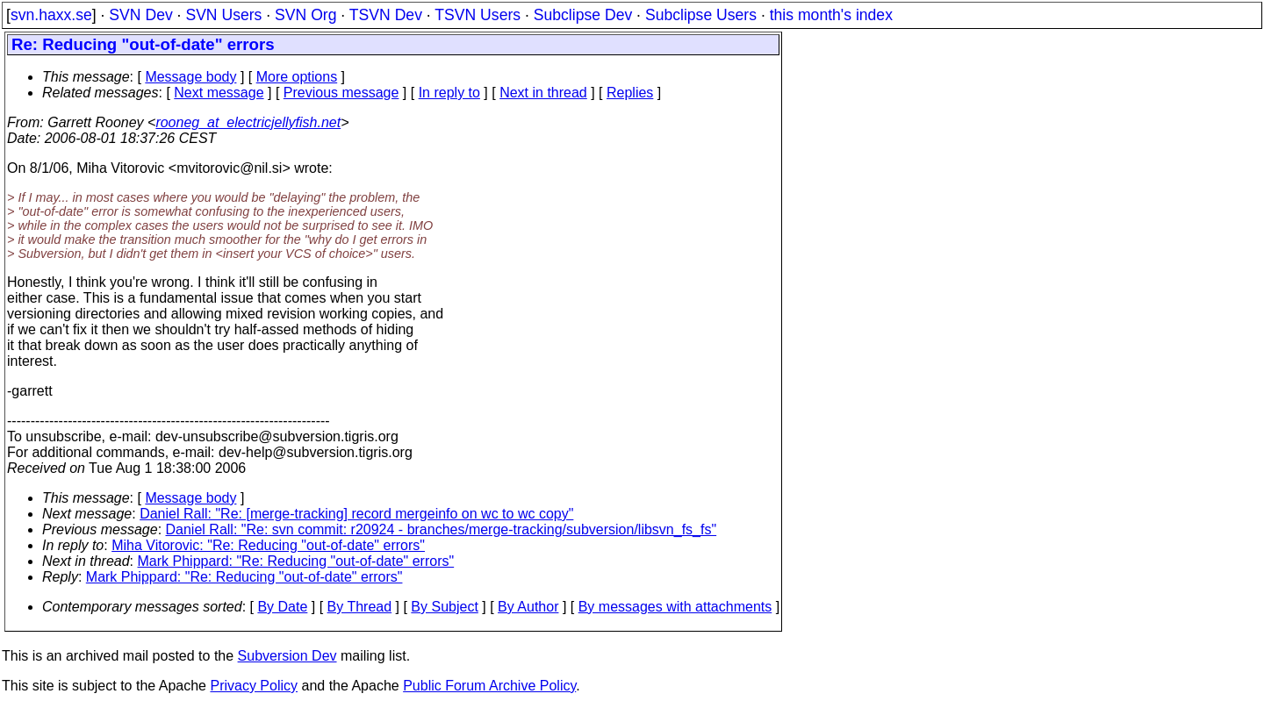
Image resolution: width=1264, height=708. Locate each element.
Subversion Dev (287, 655)
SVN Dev (140, 15)
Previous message (341, 92)
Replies (630, 92)
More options (297, 76)
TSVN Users (477, 15)
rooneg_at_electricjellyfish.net (248, 122)
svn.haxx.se (51, 15)
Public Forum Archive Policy (489, 685)
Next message (218, 92)
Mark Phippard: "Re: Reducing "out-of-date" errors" (296, 561)
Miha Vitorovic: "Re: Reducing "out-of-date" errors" (268, 545)
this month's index (831, 15)
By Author (528, 606)
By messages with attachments (675, 606)
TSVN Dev (385, 15)
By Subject (444, 606)
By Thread (359, 606)
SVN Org (305, 15)
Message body (190, 76)
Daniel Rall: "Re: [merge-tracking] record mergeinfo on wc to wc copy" (356, 513)
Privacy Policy (254, 685)
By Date (282, 606)
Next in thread (543, 92)
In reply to (449, 92)
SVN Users (223, 15)
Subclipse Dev (583, 15)
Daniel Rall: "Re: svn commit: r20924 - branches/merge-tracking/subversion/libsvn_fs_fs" (441, 529)
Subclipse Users (701, 15)
